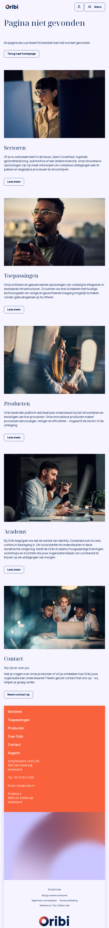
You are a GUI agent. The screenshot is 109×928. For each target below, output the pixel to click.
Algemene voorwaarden (44, 900)
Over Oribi (15, 736)
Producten (16, 728)
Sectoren (15, 711)
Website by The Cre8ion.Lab (54, 905)
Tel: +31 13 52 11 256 (21, 777)
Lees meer (14, 181)
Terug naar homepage (21, 53)
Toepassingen (19, 720)
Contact (14, 744)
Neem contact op (18, 694)
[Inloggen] (79, 7)
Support (14, 753)
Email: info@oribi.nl (21, 786)
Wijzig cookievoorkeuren (54, 895)
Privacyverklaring (68, 900)
